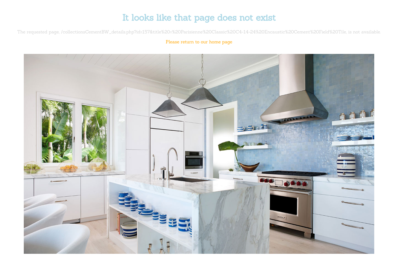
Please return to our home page (199, 42)
